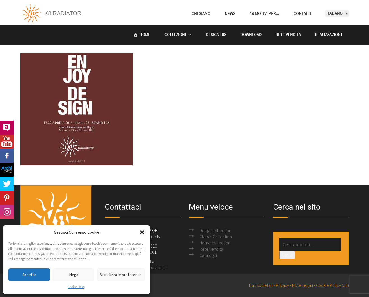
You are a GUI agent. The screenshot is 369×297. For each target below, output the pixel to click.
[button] (142, 232)
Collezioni (175, 35)
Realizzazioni (328, 35)
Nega (73, 274)
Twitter (7, 184)
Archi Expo (7, 170)
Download (251, 35)
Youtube (7, 142)
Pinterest (7, 198)
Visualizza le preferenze (121, 274)
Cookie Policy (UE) (332, 285)
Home (144, 35)
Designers (216, 35)
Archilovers (7, 128)
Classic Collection (216, 236)
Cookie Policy (76, 287)
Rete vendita (288, 35)
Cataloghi (208, 255)
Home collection (215, 243)
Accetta (29, 274)
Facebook (7, 156)
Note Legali (302, 285)
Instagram (7, 212)
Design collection (215, 230)
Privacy (282, 285)
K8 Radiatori (51, 13)
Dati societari (261, 285)
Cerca (287, 255)
